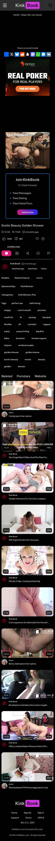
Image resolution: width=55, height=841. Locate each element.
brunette (20, 338)
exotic (28, 359)
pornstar (42, 310)
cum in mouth (24, 310)
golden (7, 366)
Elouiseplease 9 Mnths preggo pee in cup (28, 787)
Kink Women (27, 286)
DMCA (41, 817)
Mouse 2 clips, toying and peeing (24, 581)
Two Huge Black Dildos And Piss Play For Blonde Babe (29, 457)
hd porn (7, 345)
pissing (32, 317)
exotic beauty (11, 359)
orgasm (47, 324)
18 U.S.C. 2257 (28, 822)
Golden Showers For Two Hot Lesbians (27, 498)
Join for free (27, 212)
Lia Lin (39, 277)
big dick (40, 331)
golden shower (11, 352)
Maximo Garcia (22, 277)
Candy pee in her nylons (20, 416)
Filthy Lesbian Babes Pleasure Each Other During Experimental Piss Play (29, 746)
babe (6, 338)
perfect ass (17, 303)
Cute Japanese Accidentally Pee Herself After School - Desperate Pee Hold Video (29, 622)
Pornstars (23, 376)
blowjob (47, 317)
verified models (26, 345)
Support (15, 817)
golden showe (32, 352)
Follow (44, 269)
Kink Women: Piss (27, 294)
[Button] (6, 253)
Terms (28, 817)
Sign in (41, 812)
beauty (41, 359)
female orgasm (39, 338)
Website (40, 376)
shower (21, 366)
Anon (11, 412)
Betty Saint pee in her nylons (22, 663)
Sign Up (27, 812)
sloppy (7, 310)
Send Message (18, 269)
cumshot (32, 324)
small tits (8, 317)
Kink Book (15, 263)
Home (14, 812)
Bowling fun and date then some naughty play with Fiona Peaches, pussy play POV (29, 705)
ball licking (35, 303)
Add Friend (32, 269)
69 (19, 324)
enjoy (7, 331)
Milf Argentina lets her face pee (24, 539)
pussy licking (22, 331)
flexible (8, 324)
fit (21, 317)
